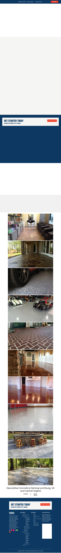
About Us (23, 514)
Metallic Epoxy (27, 523)
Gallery (34, 522)
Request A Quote (52, 121)
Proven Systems (35, 523)
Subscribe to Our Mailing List (37, 519)
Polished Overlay (26, 529)
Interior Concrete (30, 1)
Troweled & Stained (27, 539)
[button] (30, 227)
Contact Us (54, 1)
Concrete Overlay (26, 533)
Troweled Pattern (27, 541)
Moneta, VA (43, 517)
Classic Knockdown (27, 535)
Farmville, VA (44, 520)
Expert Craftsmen (36, 524)
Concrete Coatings (27, 517)
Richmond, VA (49, 518)
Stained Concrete (26, 526)
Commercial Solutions (22, 1)
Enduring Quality (35, 525)
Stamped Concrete (27, 544)
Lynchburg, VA (44, 514)
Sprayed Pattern (27, 537)
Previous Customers (36, 516)
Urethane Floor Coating (28, 521)
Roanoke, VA (48, 514)
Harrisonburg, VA (44, 518)
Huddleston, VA (48, 517)
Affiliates (34, 515)
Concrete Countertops (26, 530)
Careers (34, 517)
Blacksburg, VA (49, 519)
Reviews (34, 520)
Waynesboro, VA (44, 519)
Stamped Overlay (27, 543)
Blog (34, 514)
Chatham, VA (47, 521)
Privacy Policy (40, 551)
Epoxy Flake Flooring (27, 525)
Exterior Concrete (38, 1)
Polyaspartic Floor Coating (28, 519)
